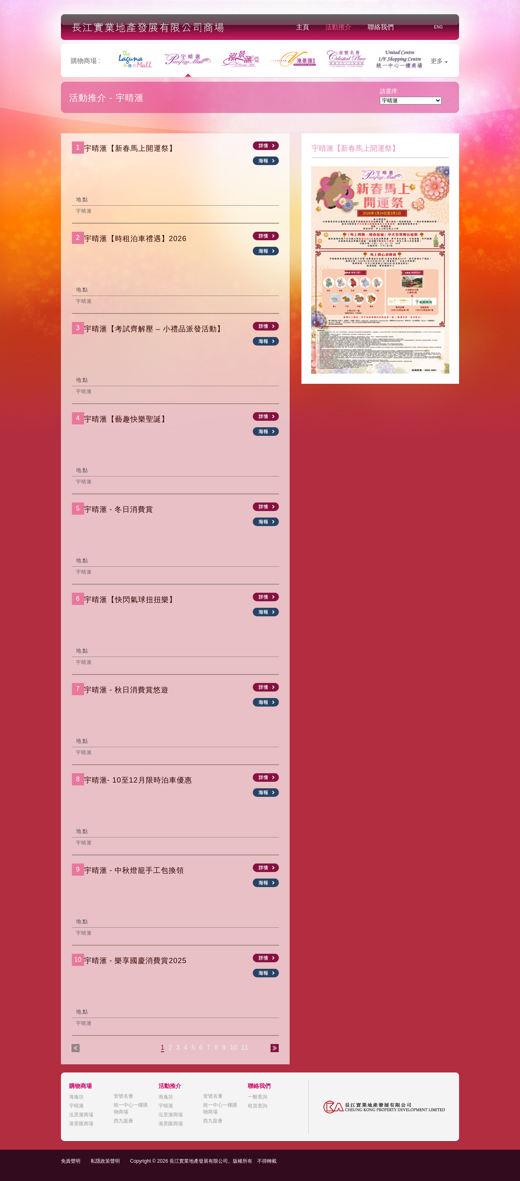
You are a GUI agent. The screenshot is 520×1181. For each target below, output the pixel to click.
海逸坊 (76, 1097)
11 (244, 1047)
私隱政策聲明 (105, 1161)
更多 (439, 60)
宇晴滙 (76, 1106)
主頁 (302, 27)
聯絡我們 (381, 27)
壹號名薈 (123, 1096)
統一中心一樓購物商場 (131, 1108)
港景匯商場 (81, 1124)
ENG (438, 27)
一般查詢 (257, 1097)
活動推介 (338, 27)
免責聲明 (70, 1161)
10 (233, 1047)
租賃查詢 (257, 1106)
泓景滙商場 (81, 1115)
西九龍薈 (123, 1121)
